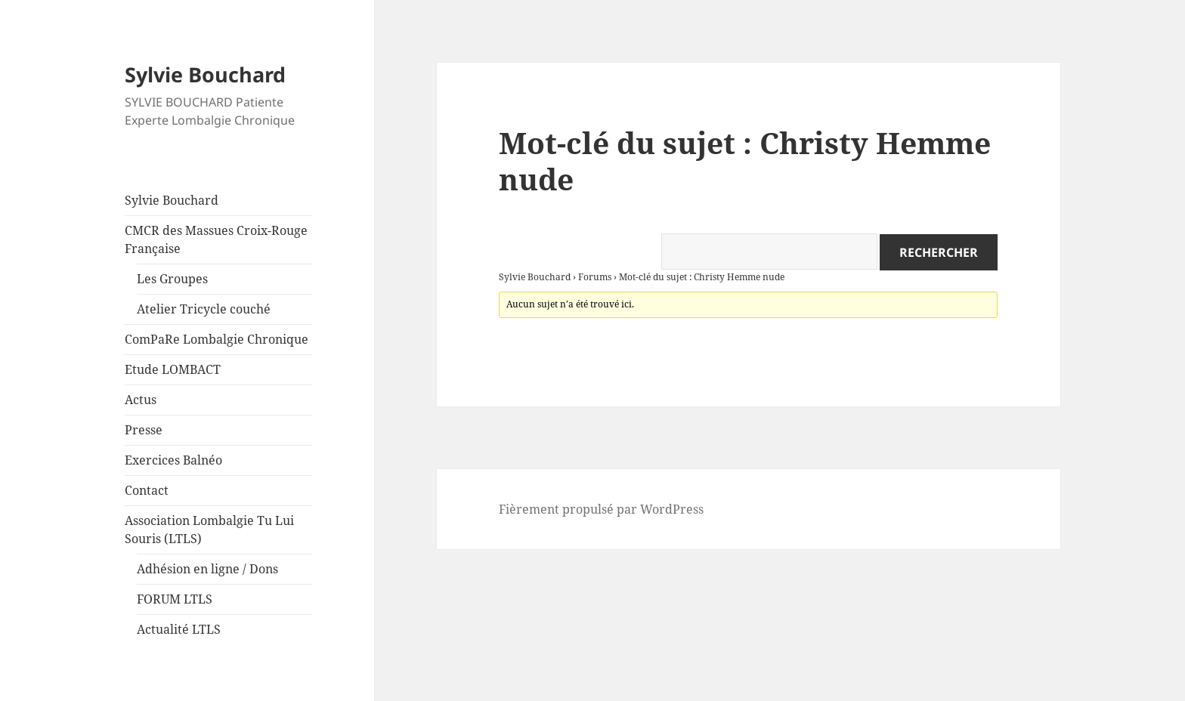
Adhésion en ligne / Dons (207, 568)
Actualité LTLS (179, 629)
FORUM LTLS (174, 599)
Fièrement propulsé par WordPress (601, 509)
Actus (140, 399)
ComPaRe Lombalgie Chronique (216, 339)
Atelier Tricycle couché (204, 309)
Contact (147, 490)
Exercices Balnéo (173, 460)
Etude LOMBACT (173, 369)
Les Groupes (172, 278)
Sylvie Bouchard (205, 74)
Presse (143, 430)
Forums (594, 276)
